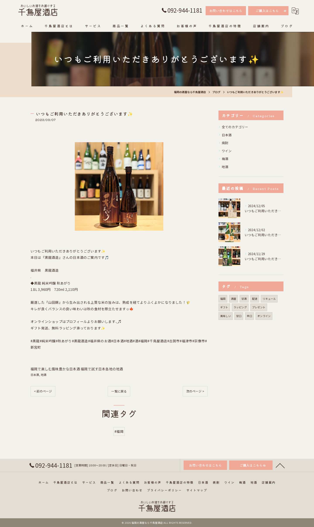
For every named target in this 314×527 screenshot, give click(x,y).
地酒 (43, 375)
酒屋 (233, 298)
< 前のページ (43, 391)
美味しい (225, 316)
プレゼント (258, 307)
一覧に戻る (119, 391)
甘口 (238, 316)
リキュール (269, 298)
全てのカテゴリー (235, 127)
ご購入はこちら (267, 10)
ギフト (224, 307)
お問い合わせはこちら (225, 10)
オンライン (264, 316)
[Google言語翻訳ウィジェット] (295, 11)
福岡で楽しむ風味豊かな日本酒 (55, 368)
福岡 (222, 298)
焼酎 (225, 142)
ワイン (227, 150)
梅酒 (225, 158)
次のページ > (195, 391)
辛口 (249, 316)
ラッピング (240, 307)
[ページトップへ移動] (280, 470)
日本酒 (35, 375)
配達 (254, 298)
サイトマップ (196, 490)
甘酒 (244, 298)
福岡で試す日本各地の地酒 (102, 368)
